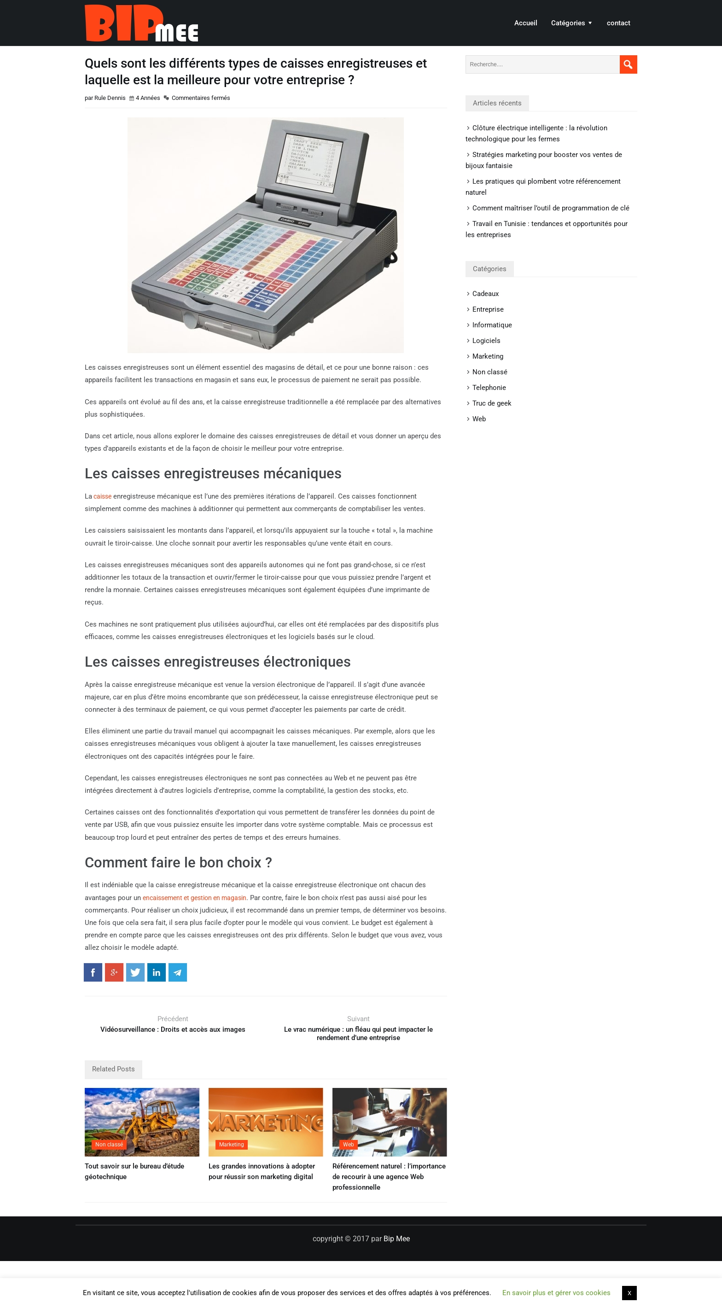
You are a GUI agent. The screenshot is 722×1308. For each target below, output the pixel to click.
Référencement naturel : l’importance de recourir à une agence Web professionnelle (389, 1177)
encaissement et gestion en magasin (199, 898)
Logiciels (486, 341)
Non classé (109, 1144)
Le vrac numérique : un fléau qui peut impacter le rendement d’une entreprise (358, 1033)
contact (618, 23)
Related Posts (113, 1069)
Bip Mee (141, 23)
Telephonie (489, 388)
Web (348, 1144)
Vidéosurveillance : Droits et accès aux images (172, 1029)
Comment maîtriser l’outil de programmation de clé (550, 208)
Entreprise (488, 309)
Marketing (231, 1144)
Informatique (492, 325)
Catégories (568, 23)
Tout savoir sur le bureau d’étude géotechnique (134, 1171)
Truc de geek (492, 403)
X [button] (629, 1293)
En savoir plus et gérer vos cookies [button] (556, 1293)
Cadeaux (485, 294)
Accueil (525, 23)
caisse (103, 496)
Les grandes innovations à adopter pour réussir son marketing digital (262, 1171)
